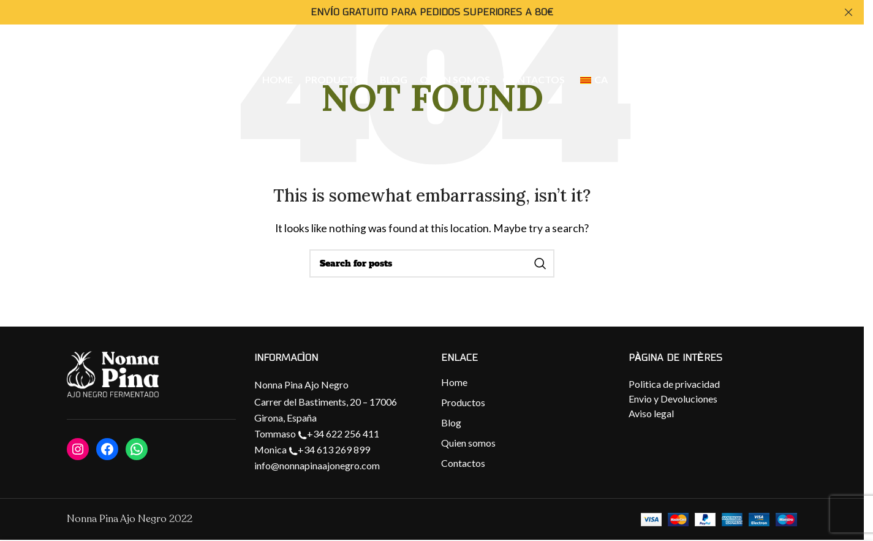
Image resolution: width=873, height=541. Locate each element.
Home (454, 382)
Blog (451, 422)
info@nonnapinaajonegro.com (317, 465)
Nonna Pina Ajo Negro (301, 384)
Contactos (463, 463)
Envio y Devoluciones (673, 398)
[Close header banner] (848, 12)
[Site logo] (90, 80)
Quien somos (468, 442)
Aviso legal (651, 413)
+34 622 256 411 (338, 433)
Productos (463, 402)
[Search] (431, 263)
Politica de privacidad (674, 384)
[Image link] (113, 375)
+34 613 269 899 (329, 449)
